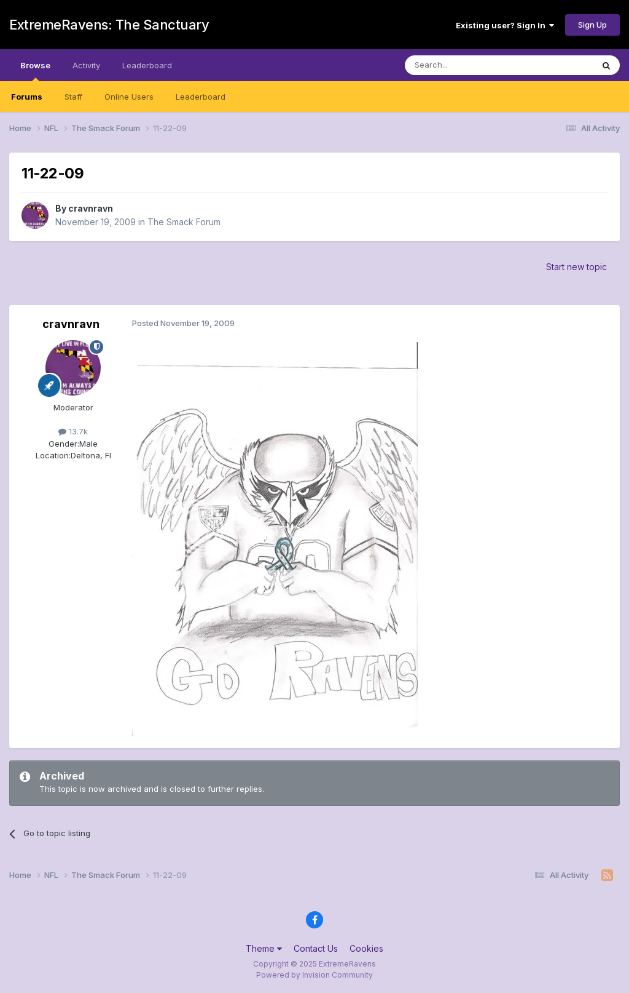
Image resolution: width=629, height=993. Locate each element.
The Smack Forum (184, 222)
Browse (35, 70)
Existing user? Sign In (505, 25)
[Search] (467, 65)
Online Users (129, 97)
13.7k (73, 431)
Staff (73, 97)
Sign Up (592, 25)
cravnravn (90, 208)
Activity (86, 65)
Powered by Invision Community (314, 974)
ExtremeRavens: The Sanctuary (109, 25)
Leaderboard (200, 97)
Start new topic (576, 266)
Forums (26, 97)
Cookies (366, 948)
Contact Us (316, 948)
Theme (264, 948)
